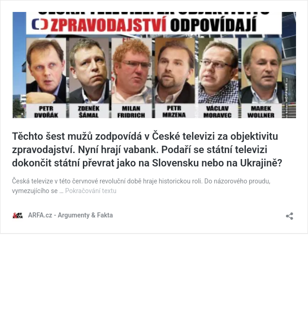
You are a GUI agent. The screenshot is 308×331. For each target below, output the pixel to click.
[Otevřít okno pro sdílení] (289, 213)
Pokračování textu (90, 190)
